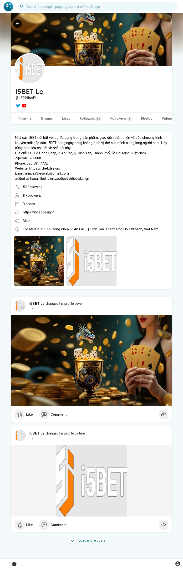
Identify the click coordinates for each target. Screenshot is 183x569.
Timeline (24, 118)
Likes (66, 118)
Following (90, 119)
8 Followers (32, 195)
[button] (97, 6)
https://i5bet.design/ (38, 212)
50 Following (32, 187)
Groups (47, 118)
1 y (31, 308)
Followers (121, 119)
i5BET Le (37, 303)
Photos (146, 118)
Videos (167, 118)
